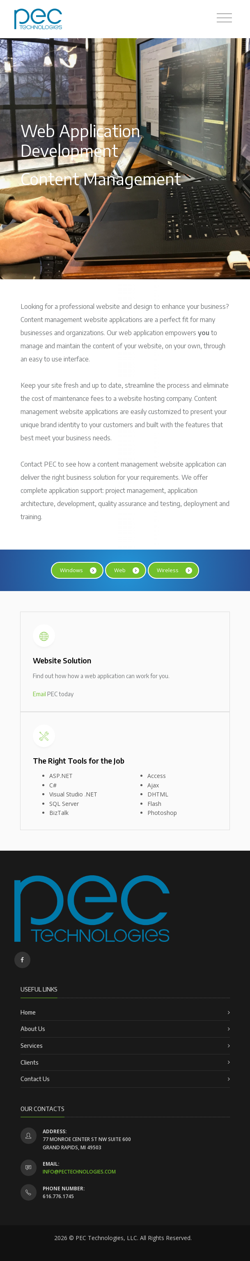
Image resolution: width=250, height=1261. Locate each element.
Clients (30, 1062)
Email (39, 693)
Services (32, 1045)
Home (28, 1012)
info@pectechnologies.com (79, 1171)
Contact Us (35, 1078)
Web (126, 570)
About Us (33, 1028)
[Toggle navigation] (224, 18)
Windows (78, 570)
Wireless (174, 570)
